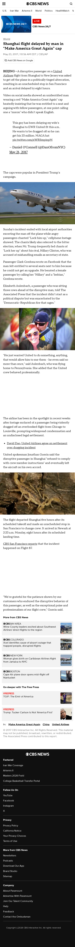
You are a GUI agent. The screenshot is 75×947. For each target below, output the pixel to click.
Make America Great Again (24, 724)
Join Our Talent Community (18, 901)
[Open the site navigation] (14, 3)
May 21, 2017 (18, 152)
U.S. (4, 10)
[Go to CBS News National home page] (37, 3)
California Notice (12, 831)
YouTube (7, 795)
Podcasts (8, 860)
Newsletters (9, 855)
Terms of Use (10, 841)
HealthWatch (62, 10)
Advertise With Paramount (17, 896)
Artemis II (27, 10)
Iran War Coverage (13, 765)
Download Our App (13, 866)
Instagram (8, 806)
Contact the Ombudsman (16, 916)
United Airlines (60, 724)
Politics (48, 10)
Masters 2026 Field (13, 775)
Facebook (8, 800)
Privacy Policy (10, 825)
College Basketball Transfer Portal (21, 781)
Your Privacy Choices (14, 836)
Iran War (14, 10)
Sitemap (7, 876)
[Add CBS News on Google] (18, 60)
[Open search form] (71, 3)
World (38, 10)
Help (5, 906)
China (46, 724)
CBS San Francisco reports (20, 544)
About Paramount (12, 891)
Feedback (8, 911)
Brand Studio (10, 871)
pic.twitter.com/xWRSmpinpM (32, 140)
